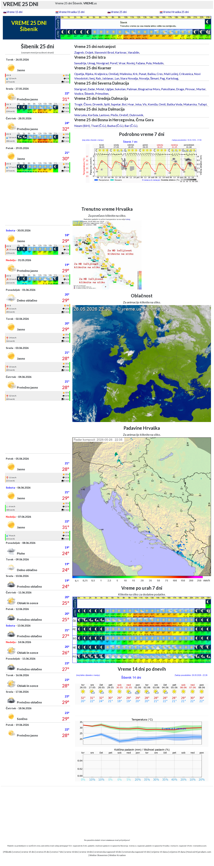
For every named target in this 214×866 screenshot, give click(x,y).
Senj (92, 78)
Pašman (132, 89)
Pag (162, 78)
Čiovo (87, 104)
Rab (98, 78)
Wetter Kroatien (117, 855)
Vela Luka (80, 115)
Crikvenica (186, 74)
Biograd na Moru (149, 89)
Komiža (153, 104)
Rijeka (89, 74)
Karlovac (121, 52)
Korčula (93, 115)
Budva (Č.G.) (115, 125)
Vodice (78, 93)
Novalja (144, 78)
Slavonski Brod (104, 52)
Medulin (158, 63)
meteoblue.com (199, 846)
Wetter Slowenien (99, 855)
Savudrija (80, 63)
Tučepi (202, 104)
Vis (145, 104)
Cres (160, 74)
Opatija (79, 74)
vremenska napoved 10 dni (107, 851)
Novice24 (192, 851)
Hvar (130, 104)
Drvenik (98, 104)
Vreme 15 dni (14, 12)
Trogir (78, 104)
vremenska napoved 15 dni (136, 851)
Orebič (123, 115)
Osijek (89, 52)
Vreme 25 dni (119, 12)
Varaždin (133, 52)
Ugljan (109, 89)
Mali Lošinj (171, 74)
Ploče (114, 115)
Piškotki (8, 851)
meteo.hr (174, 846)
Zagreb (79, 52)
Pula (149, 63)
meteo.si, (133, 846)
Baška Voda (174, 104)
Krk (135, 74)
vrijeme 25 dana (177, 851)
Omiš (162, 104)
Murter (201, 89)
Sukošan (120, 89)
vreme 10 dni (71, 851)
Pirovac (190, 89)
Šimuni (154, 78)
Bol (124, 104)
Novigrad (102, 63)
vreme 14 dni (86, 851)
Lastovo (104, 115)
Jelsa (138, 104)
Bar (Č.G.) (130, 125)
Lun (117, 78)
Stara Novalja (129, 78)
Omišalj (113, 74)
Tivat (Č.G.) (98, 125)
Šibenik (89, 93)
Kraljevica (100, 74)
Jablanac (108, 78)
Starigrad (80, 89)
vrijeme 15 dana (160, 851)
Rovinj (131, 63)
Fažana (140, 63)
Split (107, 104)
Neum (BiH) (82, 125)
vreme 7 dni (57, 851)
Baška (151, 74)
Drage (180, 89)
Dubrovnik (136, 115)
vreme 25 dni (43, 851)
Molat (100, 89)
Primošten (102, 93)
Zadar (91, 89)
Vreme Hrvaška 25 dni (176, 12)
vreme (16, 851)
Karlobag (172, 78)
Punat (142, 74)
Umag (91, 63)
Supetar (116, 104)
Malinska (126, 74)
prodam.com (204, 851)
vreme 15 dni (28, 851)
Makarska (190, 104)
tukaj (128, 219)
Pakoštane (168, 89)
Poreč (114, 63)
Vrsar (122, 63)
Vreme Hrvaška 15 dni (71, 12)
